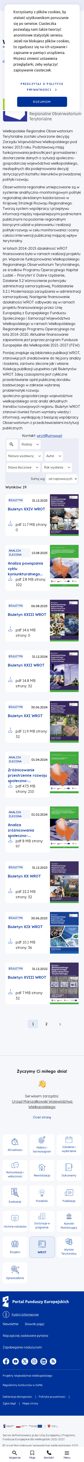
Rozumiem (42, 101)
